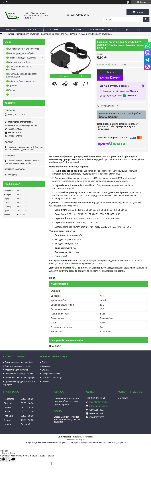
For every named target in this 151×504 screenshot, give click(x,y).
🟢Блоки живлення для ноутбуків (22, 49)
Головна (11, 29)
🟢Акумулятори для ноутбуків (21, 57)
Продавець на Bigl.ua (75, 440)
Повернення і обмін (101, 29)
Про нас (32, 29)
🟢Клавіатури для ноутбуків (20, 53)
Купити (110, 72)
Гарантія (45, 381)
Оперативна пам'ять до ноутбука (20, 377)
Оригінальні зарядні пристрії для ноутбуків (19, 383)
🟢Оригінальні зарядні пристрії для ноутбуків (21, 75)
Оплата (54, 29)
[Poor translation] (11, 459)
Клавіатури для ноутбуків (16, 370)
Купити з (110, 77)
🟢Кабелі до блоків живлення (21, 81)
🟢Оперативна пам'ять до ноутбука (19, 68)
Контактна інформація (52, 377)
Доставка (76, 29)
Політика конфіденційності (115, 442)
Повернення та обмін (51, 374)
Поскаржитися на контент (91, 442)
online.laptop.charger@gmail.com (22, 125)
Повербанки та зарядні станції (19, 374)
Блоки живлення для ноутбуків (23, 34)
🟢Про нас (11, 85)
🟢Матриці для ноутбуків (18, 62)
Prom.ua (89, 437)
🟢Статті (10, 94)
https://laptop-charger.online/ (20, 122)
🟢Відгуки (11, 90)
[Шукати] (146, 19)
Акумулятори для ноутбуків (17, 366)
